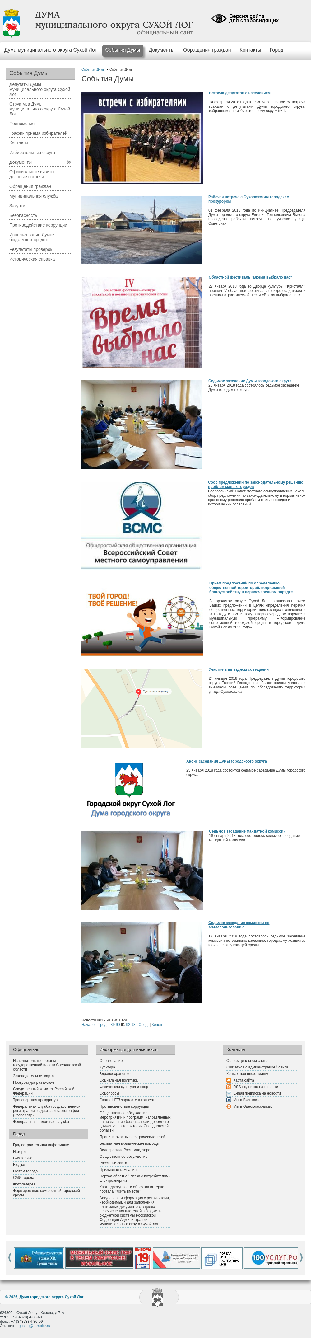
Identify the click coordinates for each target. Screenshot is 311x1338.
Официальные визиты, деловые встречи (32, 174)
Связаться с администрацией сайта (257, 1067)
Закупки (17, 205)
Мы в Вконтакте (247, 1100)
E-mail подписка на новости (257, 1093)
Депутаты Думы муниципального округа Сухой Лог (39, 89)
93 (133, 1024)
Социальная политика (119, 1080)
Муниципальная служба (33, 196)
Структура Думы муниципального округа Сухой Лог (39, 108)
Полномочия (22, 123)
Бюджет (19, 1164)
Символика (22, 1158)
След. (143, 1024)
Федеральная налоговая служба (41, 1122)
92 (128, 1024)
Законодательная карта (33, 1076)
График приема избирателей (38, 133)
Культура (107, 1067)
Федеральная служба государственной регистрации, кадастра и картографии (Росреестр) (47, 1110)
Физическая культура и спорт (125, 1087)
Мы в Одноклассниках (252, 1106)
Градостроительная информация (41, 1145)
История (20, 1151)
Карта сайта (243, 1080)
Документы (161, 50)
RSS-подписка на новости (255, 1087)
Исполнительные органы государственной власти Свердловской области (47, 1065)
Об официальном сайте (247, 1061)
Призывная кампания (118, 1169)
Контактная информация (247, 1074)
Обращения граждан (207, 50)
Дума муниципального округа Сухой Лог (50, 50)
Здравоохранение (115, 1074)
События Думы (122, 50)
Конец (157, 1024)
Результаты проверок (30, 249)
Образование (111, 1061)
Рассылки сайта (113, 1163)
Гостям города (25, 1171)
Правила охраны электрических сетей (132, 1137)
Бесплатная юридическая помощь (129, 1143)
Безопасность (23, 215)
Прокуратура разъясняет (34, 1082)
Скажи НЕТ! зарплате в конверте (128, 1100)
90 (118, 1024)
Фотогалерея (24, 1184)
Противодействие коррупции (38, 225)
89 (112, 1024)
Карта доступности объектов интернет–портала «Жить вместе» (134, 1189)
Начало (88, 1024)
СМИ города (23, 1178)
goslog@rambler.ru (34, 1326)
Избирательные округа (32, 152)
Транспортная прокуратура (36, 1100)
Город (276, 50)
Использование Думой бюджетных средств (32, 237)
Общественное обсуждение (123, 1156)
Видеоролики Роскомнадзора (125, 1150)
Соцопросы (109, 1093)
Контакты (250, 50)
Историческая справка (32, 258)
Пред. (103, 1024)
